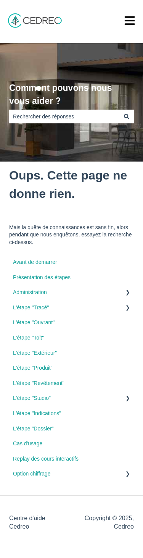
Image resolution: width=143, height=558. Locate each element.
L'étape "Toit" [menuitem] (28, 338)
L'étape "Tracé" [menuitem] (31, 307)
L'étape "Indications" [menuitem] (37, 413)
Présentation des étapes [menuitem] (42, 277)
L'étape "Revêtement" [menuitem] (38, 383)
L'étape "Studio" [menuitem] (32, 398)
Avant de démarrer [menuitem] (35, 262)
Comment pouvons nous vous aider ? (60, 94)
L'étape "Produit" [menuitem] (33, 368)
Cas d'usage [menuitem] (27, 443)
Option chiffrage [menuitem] (32, 474)
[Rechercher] (126, 116)
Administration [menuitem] (30, 292)
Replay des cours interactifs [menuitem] (46, 459)
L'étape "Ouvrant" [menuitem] (34, 322)
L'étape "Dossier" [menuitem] (33, 428)
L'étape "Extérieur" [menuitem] (35, 353)
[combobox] (64, 116)
